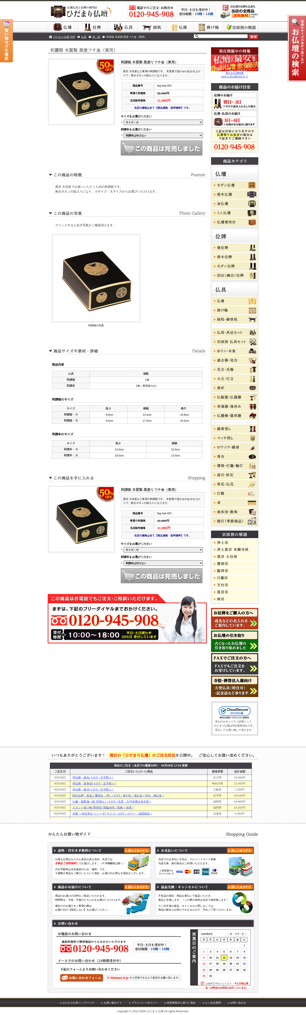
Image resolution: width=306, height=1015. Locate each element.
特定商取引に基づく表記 (181, 1002)
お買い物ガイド (113, 1002)
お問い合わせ (238, 1002)
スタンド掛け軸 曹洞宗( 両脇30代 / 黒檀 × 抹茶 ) (102, 807)
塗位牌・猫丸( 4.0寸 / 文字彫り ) (92, 777)
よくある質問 (213, 1002)
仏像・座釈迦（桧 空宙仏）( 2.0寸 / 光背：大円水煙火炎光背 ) (111, 801)
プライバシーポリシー (145, 1002)
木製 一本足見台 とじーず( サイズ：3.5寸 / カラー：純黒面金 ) (112, 813)
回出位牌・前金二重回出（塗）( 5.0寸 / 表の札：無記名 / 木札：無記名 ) (118, 795)
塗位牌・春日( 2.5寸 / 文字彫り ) (92, 789)
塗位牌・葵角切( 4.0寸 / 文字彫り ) (94, 783)
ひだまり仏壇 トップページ (78, 1002)
